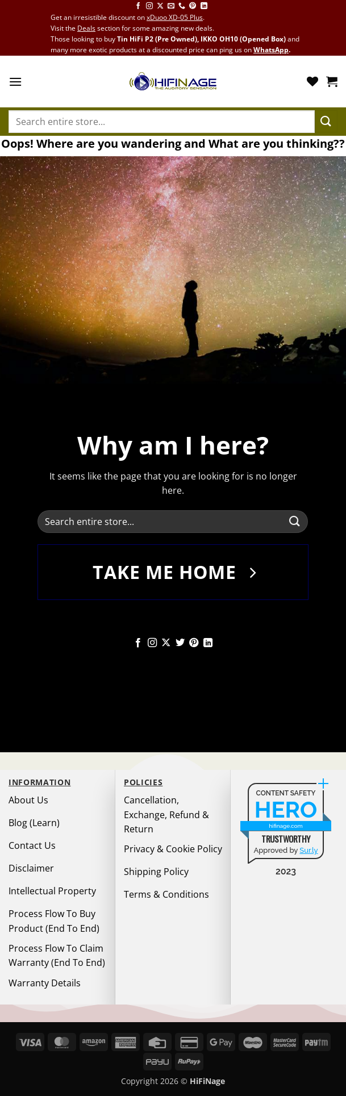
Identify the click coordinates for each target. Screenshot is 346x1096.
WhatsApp (271, 50)
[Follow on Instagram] (149, 6)
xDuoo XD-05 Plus (175, 17)
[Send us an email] (171, 6)
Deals (86, 28)
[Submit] (326, 121)
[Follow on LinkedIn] (204, 6)
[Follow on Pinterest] (192, 6)
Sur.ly (308, 850)
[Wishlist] (312, 81)
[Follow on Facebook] (138, 6)
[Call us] (181, 6)
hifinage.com (286, 826)
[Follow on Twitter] (180, 643)
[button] (15, 81)
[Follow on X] (160, 6)
